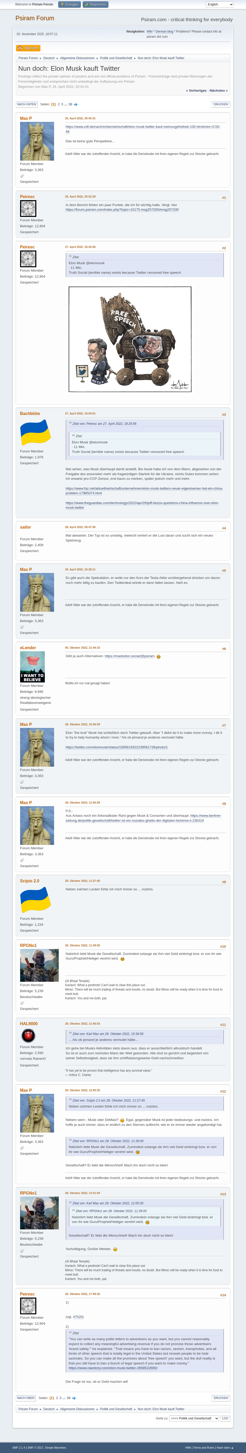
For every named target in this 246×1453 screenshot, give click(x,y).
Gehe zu (161, 1418)
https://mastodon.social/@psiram (130, 656)
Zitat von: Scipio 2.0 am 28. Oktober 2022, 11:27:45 (109, 1100)
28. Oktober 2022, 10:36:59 (82, 724)
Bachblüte (30, 413)
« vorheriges (196, 90)
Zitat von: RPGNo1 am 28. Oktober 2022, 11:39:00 (108, 1141)
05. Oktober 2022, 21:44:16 (82, 647)
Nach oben (26, 1398)
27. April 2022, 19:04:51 (80, 413)
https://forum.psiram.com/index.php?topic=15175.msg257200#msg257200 (122, 209)
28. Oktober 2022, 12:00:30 (82, 1090)
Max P (26, 118)
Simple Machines (55, 1447)
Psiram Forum (34, 17)
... (66, 104)
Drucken (221, 104)
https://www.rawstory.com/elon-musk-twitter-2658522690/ (113, 1368)
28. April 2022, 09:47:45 (80, 527)
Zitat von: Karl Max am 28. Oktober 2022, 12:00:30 (108, 1203)
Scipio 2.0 (29, 881)
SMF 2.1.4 (18, 1447)
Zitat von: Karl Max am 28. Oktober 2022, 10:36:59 (108, 1034)
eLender (28, 648)
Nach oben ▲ (225, 1447)
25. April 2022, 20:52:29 (80, 196)
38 (70, 104)
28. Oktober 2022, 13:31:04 (82, 1193)
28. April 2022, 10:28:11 (80, 569)
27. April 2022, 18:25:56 (80, 246)
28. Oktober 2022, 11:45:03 (82, 1023)
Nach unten (26, 104)
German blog (164, 31)
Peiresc (27, 196)
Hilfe (188, 1447)
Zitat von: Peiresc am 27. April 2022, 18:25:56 (105, 424)
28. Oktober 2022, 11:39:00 (82, 945)
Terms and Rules (203, 1447)
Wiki (149, 31)
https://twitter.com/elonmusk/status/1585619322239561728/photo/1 (117, 747)
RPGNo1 (28, 945)
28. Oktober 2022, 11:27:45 (82, 880)
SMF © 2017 (35, 1447)
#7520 (78, 1317)
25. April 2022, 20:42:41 (80, 118)
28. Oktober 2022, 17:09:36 (82, 1293)
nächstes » (219, 90)
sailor (25, 527)
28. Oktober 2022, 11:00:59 (82, 802)
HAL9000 (29, 1024)
